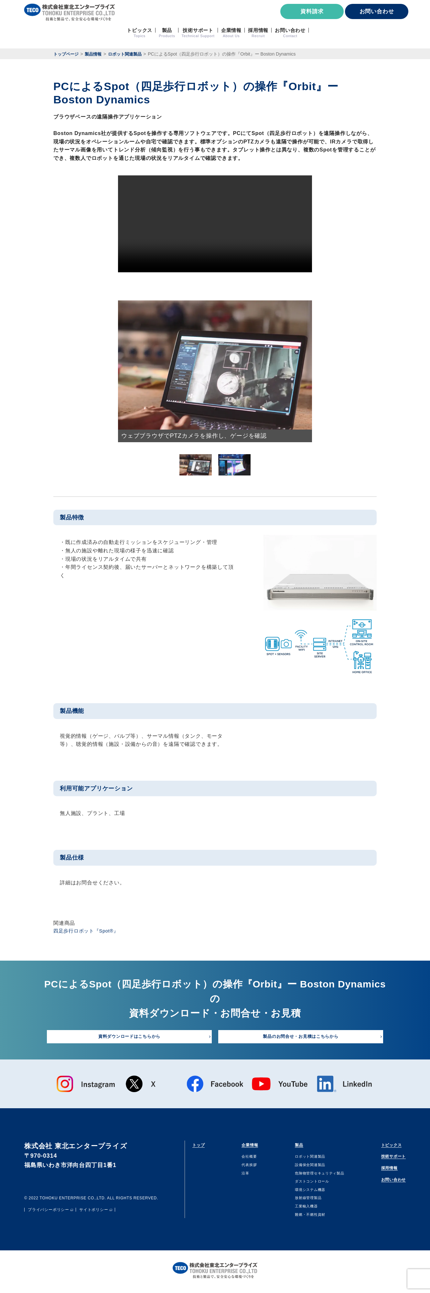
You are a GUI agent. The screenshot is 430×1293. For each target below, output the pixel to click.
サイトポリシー (93, 1213)
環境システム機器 (302, 1192)
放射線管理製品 (299, 1200)
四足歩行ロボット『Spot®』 (88, 931)
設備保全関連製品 (302, 1167)
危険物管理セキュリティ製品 (314, 1175)
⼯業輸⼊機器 (297, 1208)
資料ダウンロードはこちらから (129, 1037)
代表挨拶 (243, 1167)
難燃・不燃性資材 (302, 1217)
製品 (289, 1146)
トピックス (383, 1146)
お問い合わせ (377, 11)
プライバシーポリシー (48, 1213)
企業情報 (247, 1146)
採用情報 (380, 1172)
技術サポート (386, 1159)
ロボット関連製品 (302, 1159)
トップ (201, 1146)
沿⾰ (239, 1175)
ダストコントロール (304, 1183)
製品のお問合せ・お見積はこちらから (300, 1037)
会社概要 (243, 1159)
